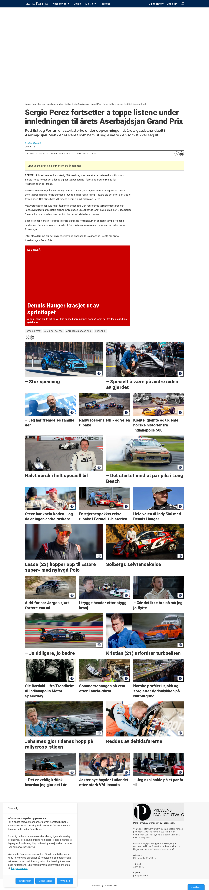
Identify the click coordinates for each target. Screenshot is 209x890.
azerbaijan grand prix (79, 331)
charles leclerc (53, 331)
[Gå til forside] (37, 3)
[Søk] (183, 4)
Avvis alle (65, 881)
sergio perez (34, 331)
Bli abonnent (156, 3)
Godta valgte (45, 881)
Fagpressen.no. (19, 868)
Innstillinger (196, 887)
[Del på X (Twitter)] (177, 153)
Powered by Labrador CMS (104, 885)
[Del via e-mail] (181, 153)
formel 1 (100, 331)
